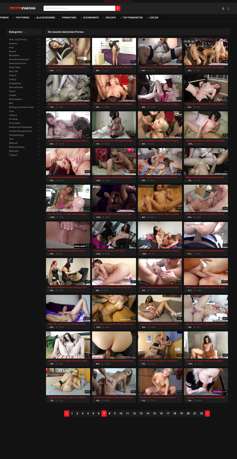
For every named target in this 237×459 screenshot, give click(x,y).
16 (161, 413)
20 (188, 413)
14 (147, 413)
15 (154, 413)
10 (120, 413)
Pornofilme (109, 1)
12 (134, 413)
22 (201, 413)
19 (181, 413)
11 (127, 413)
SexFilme (118, 1)
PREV (66, 413)
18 (174, 413)
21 (194, 413)
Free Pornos (127, 1)
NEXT (207, 413)
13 (141, 413)
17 (168, 413)
